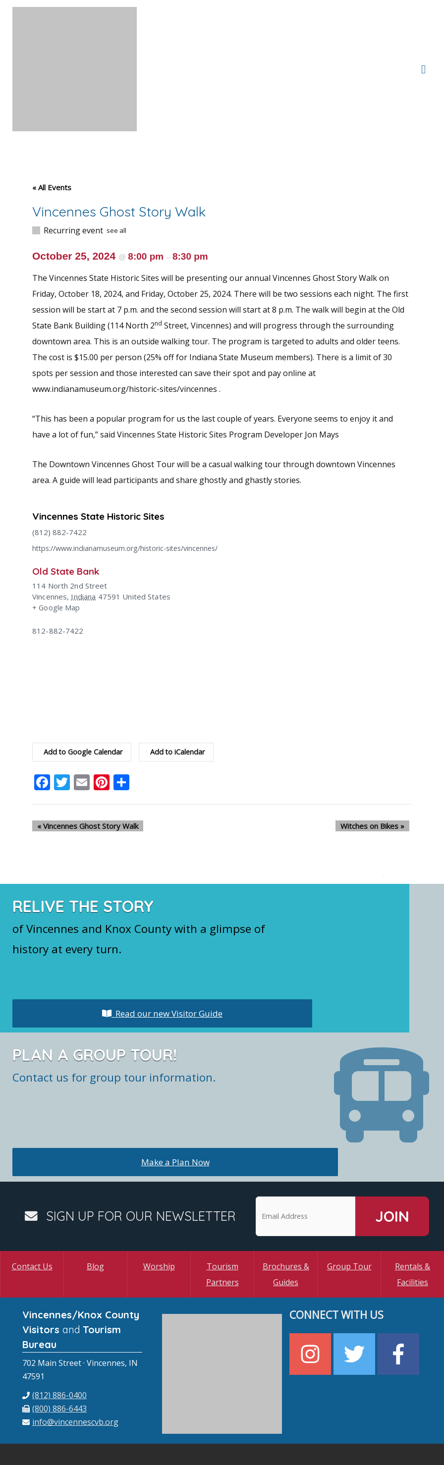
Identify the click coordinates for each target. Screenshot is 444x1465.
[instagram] (311, 1304)
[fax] (54, 1358)
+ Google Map (56, 557)
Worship (159, 1215)
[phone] (54, 1344)
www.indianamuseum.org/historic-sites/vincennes (124, 338)
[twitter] (355, 1304)
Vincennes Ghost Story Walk (82, 775)
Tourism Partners (222, 1223)
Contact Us (32, 1215)
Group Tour (349, 1215)
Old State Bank (68, 520)
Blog (95, 1215)
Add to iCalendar (179, 701)
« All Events (51, 137)
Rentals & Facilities (412, 1223)
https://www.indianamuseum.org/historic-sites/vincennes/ (131, 498)
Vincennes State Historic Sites (104, 466)
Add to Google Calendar (82, 701)
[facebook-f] (400, 1304)
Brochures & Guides (286, 1223)
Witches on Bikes (377, 775)
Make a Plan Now (175, 1111)
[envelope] (70, 1371)
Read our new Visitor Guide (162, 963)
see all (116, 180)
